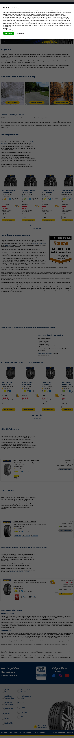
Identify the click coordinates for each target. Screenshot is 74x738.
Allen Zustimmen (8, 33)
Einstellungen (20, 33)
